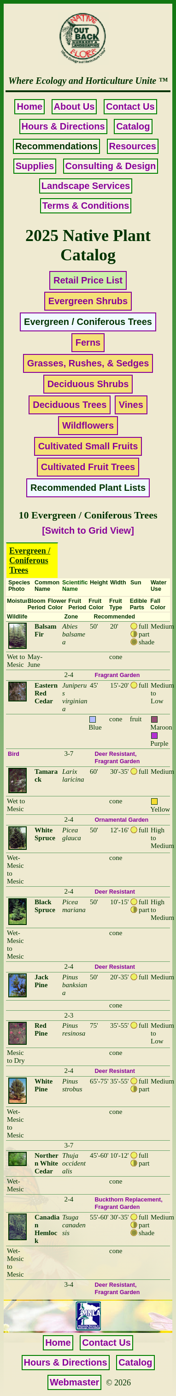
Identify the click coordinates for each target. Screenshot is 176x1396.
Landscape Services (85, 186)
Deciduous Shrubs (88, 384)
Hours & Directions (63, 126)
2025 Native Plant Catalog (88, 245)
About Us (74, 106)
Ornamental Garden (122, 820)
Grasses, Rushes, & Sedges (88, 363)
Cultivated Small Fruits (88, 446)
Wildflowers (88, 425)
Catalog (133, 126)
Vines (131, 405)
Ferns (88, 342)
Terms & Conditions (85, 205)
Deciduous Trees (69, 405)
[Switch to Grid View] (88, 530)
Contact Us (130, 106)
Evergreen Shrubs (88, 301)
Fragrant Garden (117, 675)
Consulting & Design (110, 166)
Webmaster (74, 1382)
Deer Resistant (115, 754)
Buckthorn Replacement (128, 1199)
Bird (13, 754)
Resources (132, 146)
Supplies (35, 166)
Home (29, 106)
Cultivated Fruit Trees (88, 467)
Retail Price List (88, 280)
